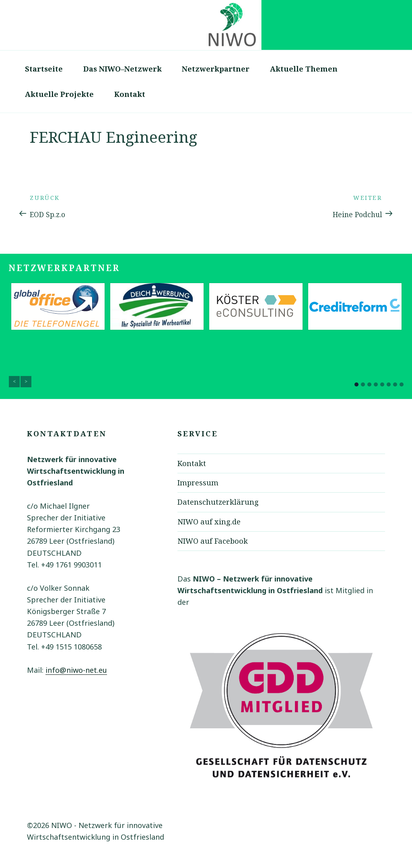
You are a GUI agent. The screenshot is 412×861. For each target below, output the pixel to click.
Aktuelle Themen (304, 69)
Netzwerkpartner (215, 69)
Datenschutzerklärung (218, 502)
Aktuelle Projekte (59, 94)
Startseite (44, 69)
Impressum (197, 482)
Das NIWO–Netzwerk (122, 69)
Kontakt (129, 94)
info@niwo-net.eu (76, 670)
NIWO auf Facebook (212, 541)
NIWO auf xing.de (209, 521)
